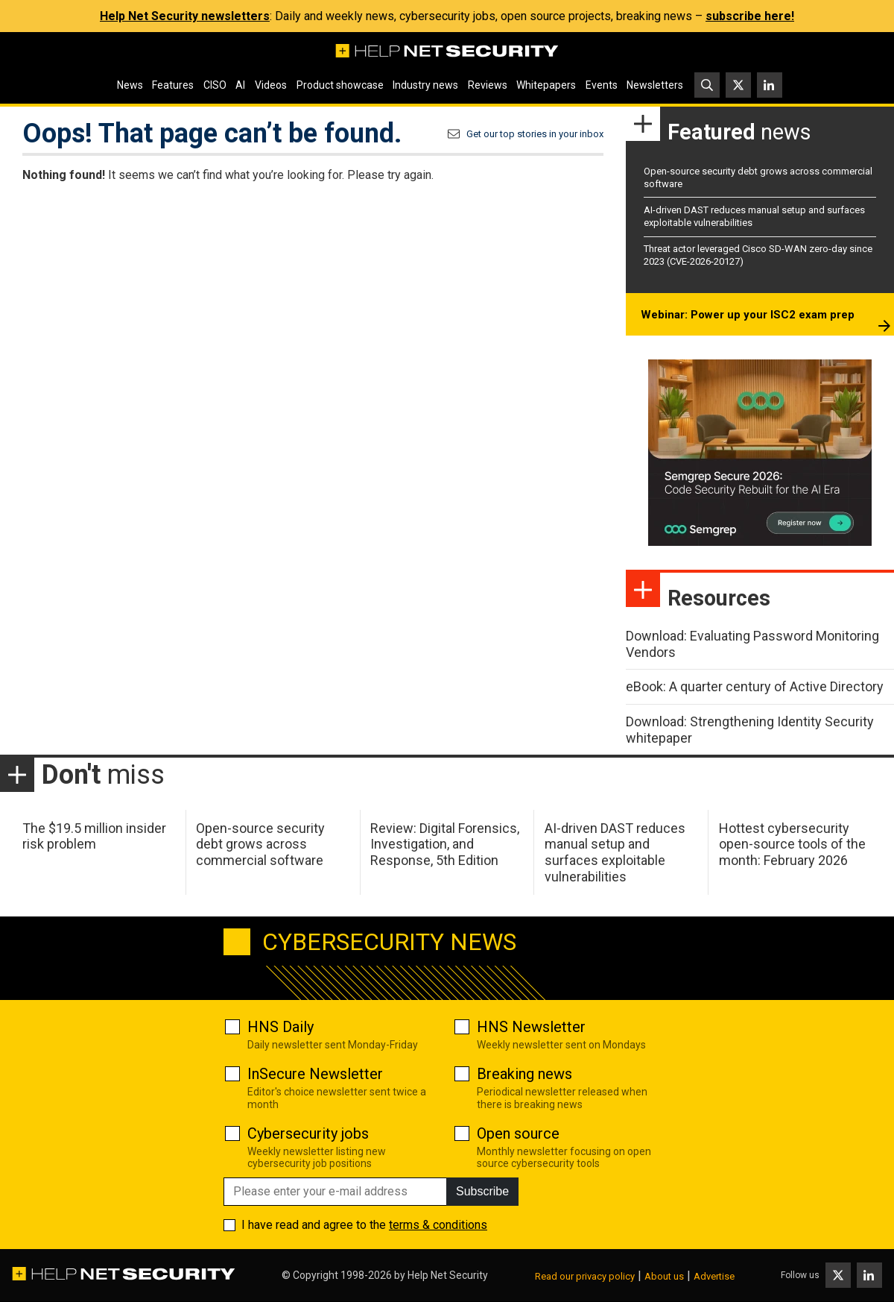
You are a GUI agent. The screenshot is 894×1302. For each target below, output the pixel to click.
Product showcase (340, 85)
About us (664, 1276)
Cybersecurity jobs (308, 1133)
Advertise (714, 1276)
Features (173, 85)
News (130, 85)
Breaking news (524, 1074)
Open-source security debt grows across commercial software (260, 844)
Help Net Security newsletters (185, 16)
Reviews (487, 85)
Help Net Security (448, 1275)
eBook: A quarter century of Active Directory (755, 686)
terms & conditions (438, 1225)
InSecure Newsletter (315, 1074)
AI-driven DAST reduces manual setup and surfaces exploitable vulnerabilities (615, 852)
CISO (214, 85)
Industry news (425, 85)
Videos (271, 85)
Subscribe (482, 1191)
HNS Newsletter (531, 1027)
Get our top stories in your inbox (534, 134)
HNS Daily (280, 1027)
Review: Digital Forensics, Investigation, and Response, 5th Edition (444, 844)
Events (602, 85)
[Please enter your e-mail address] (335, 1191)
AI (240, 85)
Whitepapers (546, 85)
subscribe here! (750, 16)
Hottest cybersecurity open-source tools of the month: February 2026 (792, 844)
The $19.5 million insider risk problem (94, 836)
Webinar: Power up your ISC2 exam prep (748, 314)
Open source (518, 1133)
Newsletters (655, 85)
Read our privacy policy (585, 1276)
